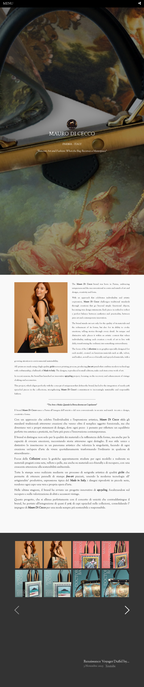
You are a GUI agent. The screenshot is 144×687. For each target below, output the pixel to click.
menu (8, 3)
